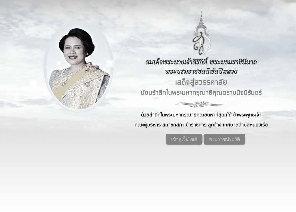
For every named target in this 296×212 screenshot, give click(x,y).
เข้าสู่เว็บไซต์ (184, 139)
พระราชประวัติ (224, 139)
